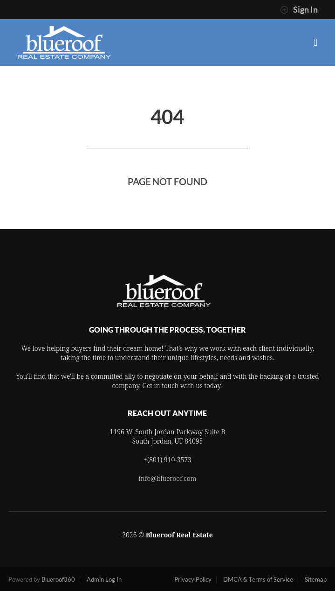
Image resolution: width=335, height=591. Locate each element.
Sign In (299, 9)
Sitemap (316, 579)
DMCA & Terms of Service (258, 579)
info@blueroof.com (168, 478)
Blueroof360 (58, 579)
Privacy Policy (193, 579)
